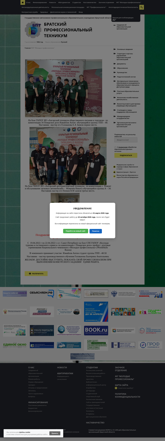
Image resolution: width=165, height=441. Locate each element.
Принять (55, 433)
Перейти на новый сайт (76, 231)
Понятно (95, 231)
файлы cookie (24, 432)
